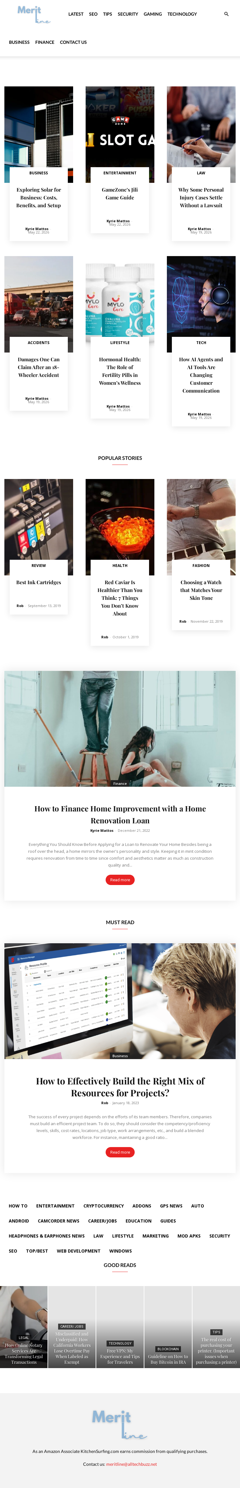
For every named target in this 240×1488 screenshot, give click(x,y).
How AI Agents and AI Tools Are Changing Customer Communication (201, 373)
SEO (93, 14)
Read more (120, 875)
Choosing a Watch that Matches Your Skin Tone (201, 587)
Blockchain (168, 1345)
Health (120, 563)
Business (19, 42)
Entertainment (120, 173)
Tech (201, 341)
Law (201, 173)
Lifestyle (120, 341)
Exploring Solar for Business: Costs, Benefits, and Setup (38, 197)
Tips (107, 14)
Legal (24, 1334)
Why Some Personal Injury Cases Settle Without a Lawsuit (201, 197)
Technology (182, 14)
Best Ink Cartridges (38, 579)
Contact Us (73, 42)
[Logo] (34, 14)
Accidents (38, 341)
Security (128, 14)
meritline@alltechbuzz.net (131, 1460)
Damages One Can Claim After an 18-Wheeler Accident (39, 365)
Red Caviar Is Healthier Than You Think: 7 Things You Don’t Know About (120, 594)
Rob (20, 602)
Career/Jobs (71, 1323)
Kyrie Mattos (36, 227)
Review (39, 563)
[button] (226, 14)
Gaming (153, 14)
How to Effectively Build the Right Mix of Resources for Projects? (120, 1082)
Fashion (201, 563)
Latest (75, 14)
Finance (44, 42)
